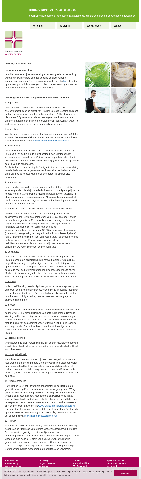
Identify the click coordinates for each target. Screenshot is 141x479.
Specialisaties (94, 25)
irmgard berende (47, 463)
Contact (117, 25)
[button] (74, 475)
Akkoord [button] (125, 473)
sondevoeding (11, 463)
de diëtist (43, 467)
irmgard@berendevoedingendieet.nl (51, 140)
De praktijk (65, 25)
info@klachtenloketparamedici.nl (40, 415)
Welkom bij (38, 25)
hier (65, 81)
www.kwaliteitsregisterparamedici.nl (56, 405)
